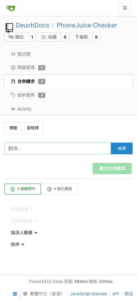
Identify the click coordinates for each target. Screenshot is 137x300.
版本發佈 (28, 95)
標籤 (13, 128)
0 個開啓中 (22, 189)
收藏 (49, 37)
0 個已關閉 (59, 189)
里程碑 (33, 128)
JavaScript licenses (88, 293)
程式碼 (20, 54)
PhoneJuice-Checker (87, 25)
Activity (21, 108)
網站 (128, 293)
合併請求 (28, 81)
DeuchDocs (32, 25)
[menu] (68, 232)
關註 (16, 37)
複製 (81, 37)
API (115, 293)
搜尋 (121, 148)
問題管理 (28, 68)
